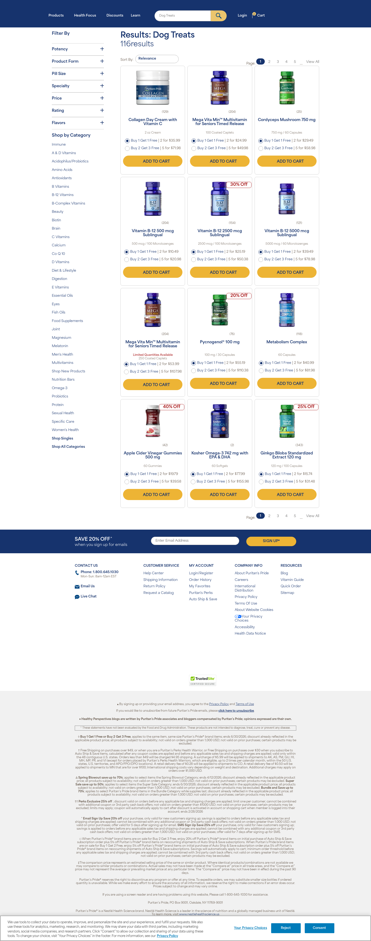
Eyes (56, 304)
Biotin (56, 220)
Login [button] (244, 15)
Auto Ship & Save (203, 599)
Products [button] (57, 15)
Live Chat (89, 596)
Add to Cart (153, 161)
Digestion (59, 279)
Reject (286, 928)
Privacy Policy (246, 597)
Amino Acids (62, 170)
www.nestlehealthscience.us (199, 914)
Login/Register (201, 573)
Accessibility (245, 627)
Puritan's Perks (201, 593)
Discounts (114, 15)
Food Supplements (67, 321)
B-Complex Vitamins (68, 203)
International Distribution (245, 588)
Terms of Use (245, 704)
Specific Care (63, 422)
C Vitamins (61, 237)
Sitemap (287, 593)
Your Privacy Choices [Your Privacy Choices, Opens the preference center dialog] (250, 928)
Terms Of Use (246, 604)
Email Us (88, 586)
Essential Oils (62, 296)
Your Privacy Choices (248, 619)
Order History (200, 580)
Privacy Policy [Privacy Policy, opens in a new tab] (167, 936)
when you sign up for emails (101, 542)
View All (312, 62)
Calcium (59, 245)
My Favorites (199, 586)
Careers (241, 580)
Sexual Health (63, 413)
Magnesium (61, 338)
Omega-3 (59, 388)
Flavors (78, 123)
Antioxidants (62, 178)
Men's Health (62, 355)
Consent (319, 928)
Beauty (57, 212)
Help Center (153, 573)
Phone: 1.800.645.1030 (100, 572)
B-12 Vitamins (63, 195)
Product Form (78, 61)
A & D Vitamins (64, 153)
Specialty (78, 86)
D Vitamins (60, 262)
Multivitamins (62, 363)
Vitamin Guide (292, 580)
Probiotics (60, 396)
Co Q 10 (58, 254)
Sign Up (271, 541)
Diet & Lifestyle (64, 271)
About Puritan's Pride (252, 573)
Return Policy (154, 586)
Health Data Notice (250, 634)
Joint (56, 329)
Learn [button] (137, 15)
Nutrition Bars (63, 380)
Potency (78, 49)
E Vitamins (60, 287)
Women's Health (65, 430)
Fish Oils (58, 312)
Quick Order (291, 586)
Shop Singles (62, 438)
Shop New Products (68, 371)
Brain (56, 229)
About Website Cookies (254, 610)
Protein (58, 405)
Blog (284, 573)
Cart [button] (258, 15)
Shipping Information (160, 580)
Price (78, 98)
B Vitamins (60, 187)
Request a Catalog (158, 593)
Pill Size (78, 74)
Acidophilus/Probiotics (70, 161)
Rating (78, 111)
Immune (59, 145)
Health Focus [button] (86, 15)
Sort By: (126, 60)
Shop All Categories (68, 447)
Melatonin (60, 346)
